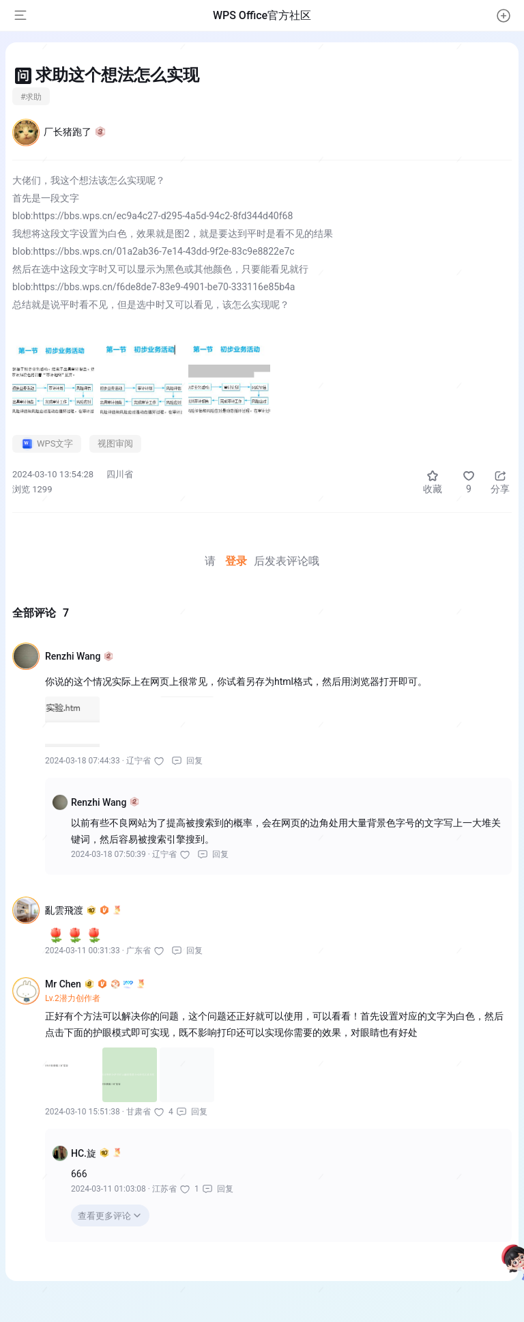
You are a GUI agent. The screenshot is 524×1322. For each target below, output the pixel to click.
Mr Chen (95, 984)
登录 (236, 560)
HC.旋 (96, 1153)
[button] (503, 15)
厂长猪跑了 (75, 131)
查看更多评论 (104, 1216)
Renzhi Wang (79, 656)
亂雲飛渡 (83, 910)
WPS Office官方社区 (262, 15)
